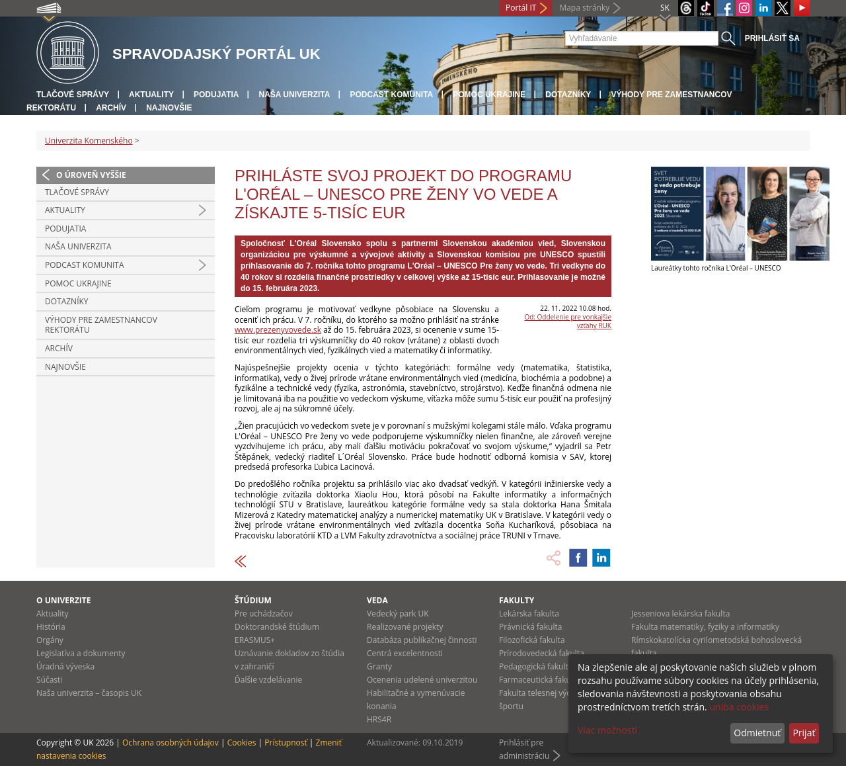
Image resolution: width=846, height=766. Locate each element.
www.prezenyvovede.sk (278, 329)
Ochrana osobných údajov (170, 742)
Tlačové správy (72, 94)
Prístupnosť (285, 742)
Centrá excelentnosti (405, 653)
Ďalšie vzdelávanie (268, 679)
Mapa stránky (584, 7)
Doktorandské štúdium (277, 626)
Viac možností (607, 730)
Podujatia (216, 94)
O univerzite (63, 600)
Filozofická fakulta (532, 640)
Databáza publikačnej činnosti (422, 640)
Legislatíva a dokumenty (81, 653)
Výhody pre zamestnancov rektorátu (101, 325)
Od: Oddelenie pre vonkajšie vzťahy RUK (567, 321)
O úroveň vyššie (91, 175)
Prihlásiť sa (772, 38)
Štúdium (253, 600)
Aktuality (151, 94)
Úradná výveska (65, 666)
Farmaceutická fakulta (539, 679)
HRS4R (379, 719)
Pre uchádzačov (264, 613)
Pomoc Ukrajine (489, 94)
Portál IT (521, 7)
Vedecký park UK (398, 613)
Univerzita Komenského (89, 140)
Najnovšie (169, 107)
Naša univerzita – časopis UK (88, 693)
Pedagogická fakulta (535, 666)
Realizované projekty (405, 626)
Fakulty (516, 600)
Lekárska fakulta (529, 613)
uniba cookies (739, 707)
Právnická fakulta (530, 626)
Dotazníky (568, 94)
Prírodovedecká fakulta (541, 653)
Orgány (49, 640)
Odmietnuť (757, 732)
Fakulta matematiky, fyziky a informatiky (705, 626)
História (50, 626)
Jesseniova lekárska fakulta (680, 613)
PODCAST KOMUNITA (391, 94)
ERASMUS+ (255, 640)
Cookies (241, 742)
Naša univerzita (294, 94)
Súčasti (49, 679)
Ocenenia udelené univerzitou (422, 679)
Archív (111, 107)
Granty (379, 666)
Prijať (803, 732)
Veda (377, 600)
